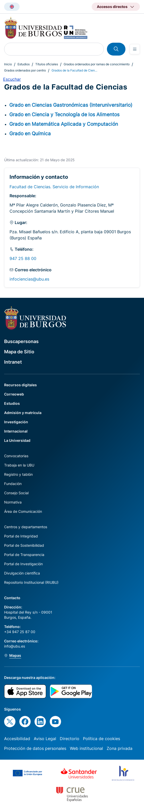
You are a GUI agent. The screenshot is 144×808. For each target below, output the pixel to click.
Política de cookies (101, 738)
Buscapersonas (21, 341)
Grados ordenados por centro (25, 70)
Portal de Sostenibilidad (24, 545)
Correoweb (14, 394)
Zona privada (119, 748)
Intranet (13, 362)
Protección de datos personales (35, 748)
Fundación (13, 483)
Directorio (69, 738)
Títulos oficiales (46, 64)
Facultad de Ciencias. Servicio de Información (54, 186)
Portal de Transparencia (24, 554)
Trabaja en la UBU (19, 465)
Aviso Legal (45, 738)
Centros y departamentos (25, 527)
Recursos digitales (20, 385)
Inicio (8, 64)
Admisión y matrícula (22, 412)
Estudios (24, 64)
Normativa (13, 502)
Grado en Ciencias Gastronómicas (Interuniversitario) (70, 105)
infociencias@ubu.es (29, 279)
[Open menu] (135, 49)
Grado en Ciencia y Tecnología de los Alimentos (64, 114)
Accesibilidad (17, 738)
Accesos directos (112, 6)
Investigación (16, 422)
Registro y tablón (18, 474)
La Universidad (17, 440)
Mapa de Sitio (19, 351)
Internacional (16, 431)
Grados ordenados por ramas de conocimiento (97, 64)
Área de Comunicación (23, 511)
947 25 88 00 (23, 258)
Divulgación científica (22, 573)
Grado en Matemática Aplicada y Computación (63, 124)
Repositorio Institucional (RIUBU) (31, 582)
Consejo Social (16, 493)
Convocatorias (16, 456)
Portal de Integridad (21, 536)
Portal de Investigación (23, 564)
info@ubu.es (14, 646)
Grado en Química (30, 133)
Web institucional (86, 748)
